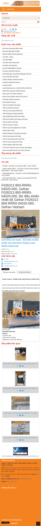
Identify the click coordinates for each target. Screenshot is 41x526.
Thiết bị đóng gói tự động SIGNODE (13, 113)
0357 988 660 (6, 263)
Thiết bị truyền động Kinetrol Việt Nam (13, 139)
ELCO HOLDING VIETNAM (10, 76)
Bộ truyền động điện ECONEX (11, 51)
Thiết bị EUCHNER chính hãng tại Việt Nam (15, 119)
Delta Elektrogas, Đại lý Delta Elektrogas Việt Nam (17, 74)
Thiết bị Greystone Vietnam (10, 125)
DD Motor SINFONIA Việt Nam (11, 71)
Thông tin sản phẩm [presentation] (9, 272)
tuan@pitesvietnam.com (9, 31)
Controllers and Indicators (10, 65)
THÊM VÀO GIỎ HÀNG (9, 337)
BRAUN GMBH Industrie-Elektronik (13, 54)
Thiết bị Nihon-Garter (9, 130)
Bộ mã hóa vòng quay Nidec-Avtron (13, 48)
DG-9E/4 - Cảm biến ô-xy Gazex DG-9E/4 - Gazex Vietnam (19, 166)
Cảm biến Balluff (7, 59)
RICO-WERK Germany (9, 102)
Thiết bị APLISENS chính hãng (11, 105)
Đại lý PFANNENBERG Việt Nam (12, 68)
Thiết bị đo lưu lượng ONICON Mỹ (12, 110)
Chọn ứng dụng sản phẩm (9, 158)
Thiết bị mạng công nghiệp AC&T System (14, 127)
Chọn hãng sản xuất (7, 40)
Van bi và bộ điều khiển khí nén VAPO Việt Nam (16, 150)
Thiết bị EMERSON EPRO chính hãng (13, 116)
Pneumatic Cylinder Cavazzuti (11, 99)
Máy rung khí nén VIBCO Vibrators (12, 93)
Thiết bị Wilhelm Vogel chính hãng (12, 144)
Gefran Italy (13, 253)
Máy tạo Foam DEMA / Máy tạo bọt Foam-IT (15, 96)
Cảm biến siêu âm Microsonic (11, 62)
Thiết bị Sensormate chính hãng (12, 136)
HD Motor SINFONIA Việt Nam (11, 82)
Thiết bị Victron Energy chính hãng (12, 142)
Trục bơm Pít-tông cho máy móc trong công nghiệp (17, 147)
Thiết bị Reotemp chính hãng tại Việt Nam (14, 133)
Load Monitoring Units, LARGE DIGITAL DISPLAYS (17, 88)
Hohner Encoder (7, 85)
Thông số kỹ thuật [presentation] (24, 272)
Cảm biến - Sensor (8, 57)
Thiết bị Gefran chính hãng (10, 122)
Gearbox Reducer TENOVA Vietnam (13, 79)
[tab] (9, 272)
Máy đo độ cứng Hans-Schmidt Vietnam (14, 91)
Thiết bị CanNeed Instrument (11, 108)
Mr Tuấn (5, 259)
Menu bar (10, 9)
